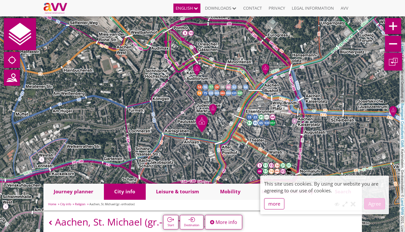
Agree (374, 203)
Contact (252, 8)
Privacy (277, 8)
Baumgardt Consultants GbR (402, 125)
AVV (344, 8)
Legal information (313, 8)
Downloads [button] (220, 8)
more (274, 203)
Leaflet (402, 49)
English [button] (187, 8)
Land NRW (402, 206)
